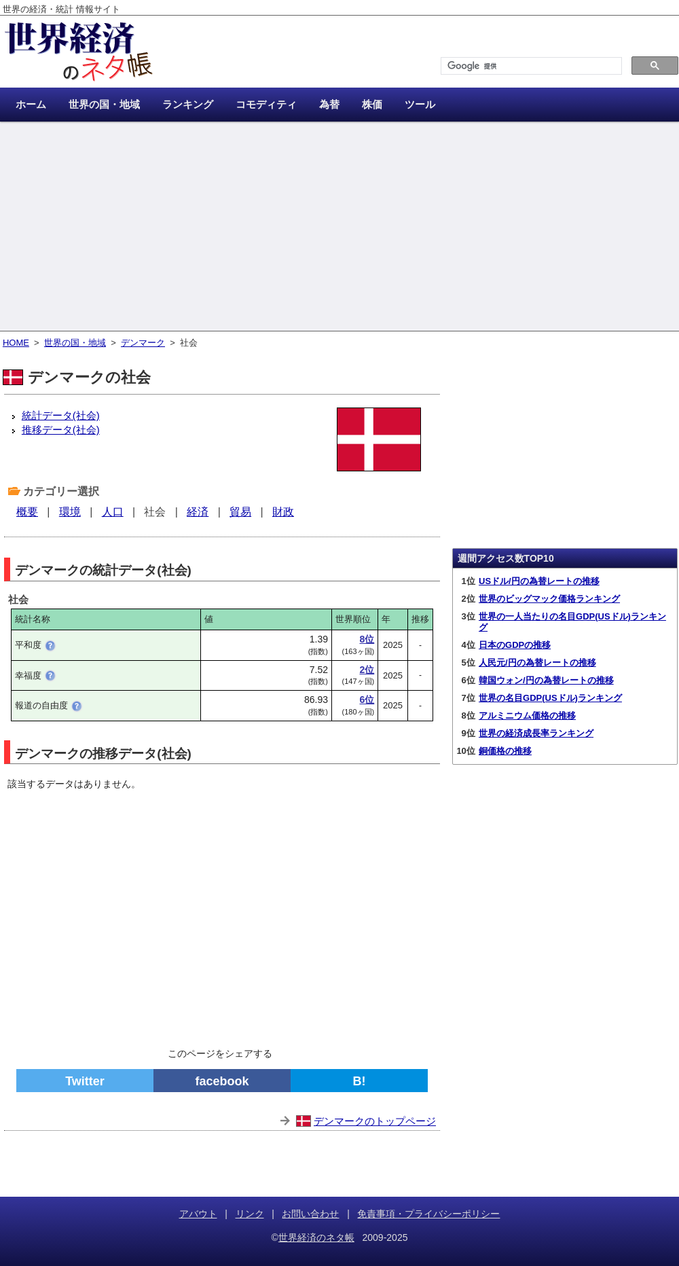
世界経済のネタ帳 (316, 1237)
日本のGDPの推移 (515, 645)
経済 (197, 512)
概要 (27, 512)
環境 (70, 512)
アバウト (198, 1213)
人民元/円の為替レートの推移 (537, 662)
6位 (366, 699)
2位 (366, 669)
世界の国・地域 (75, 343)
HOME (16, 343)
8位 (366, 639)
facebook (222, 1081)
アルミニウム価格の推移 (527, 715)
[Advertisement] (339, 227)
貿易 (240, 512)
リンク (250, 1213)
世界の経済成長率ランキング (536, 733)
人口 (113, 512)
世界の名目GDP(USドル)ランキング (550, 698)
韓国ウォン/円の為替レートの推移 (546, 680)
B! (359, 1081)
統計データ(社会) (61, 415)
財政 (283, 512)
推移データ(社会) (61, 429)
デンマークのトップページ (375, 1121)
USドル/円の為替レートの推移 (539, 581)
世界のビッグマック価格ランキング (549, 599)
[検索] (529, 66)
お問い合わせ (310, 1213)
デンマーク (143, 343)
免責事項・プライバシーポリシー (428, 1213)
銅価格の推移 (505, 751)
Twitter (85, 1081)
